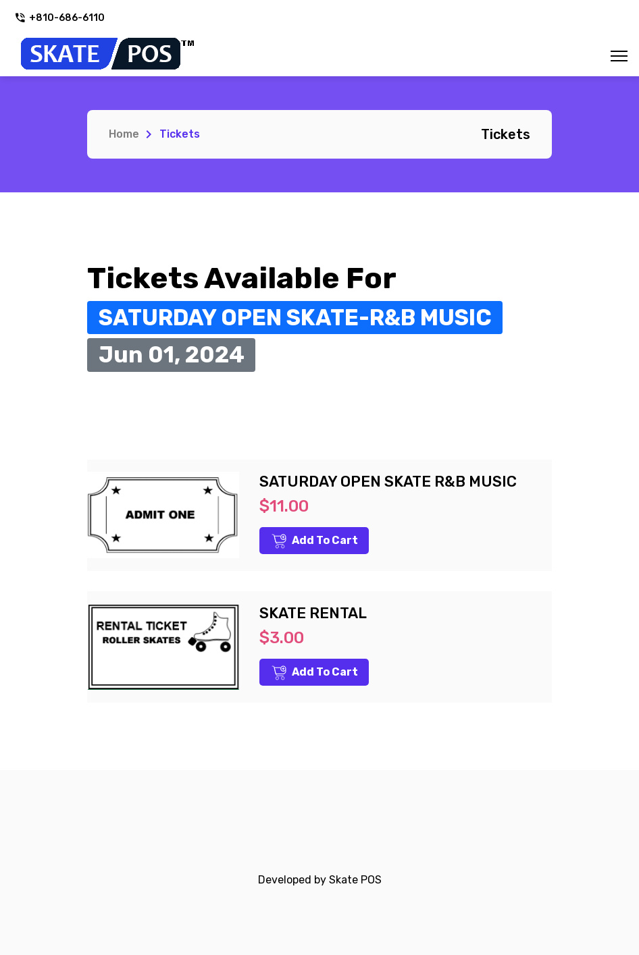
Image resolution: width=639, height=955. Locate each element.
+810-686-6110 (59, 18)
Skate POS (355, 879)
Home (124, 134)
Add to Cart (315, 541)
